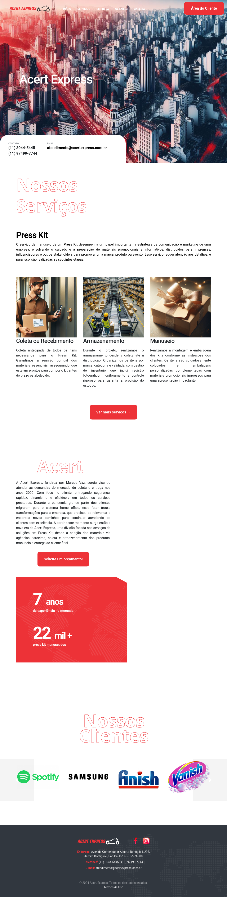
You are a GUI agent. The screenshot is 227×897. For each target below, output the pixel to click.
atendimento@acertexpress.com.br (118, 868)
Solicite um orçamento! (63, 559)
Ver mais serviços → (113, 412)
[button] (17, 780)
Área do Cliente (204, 8)
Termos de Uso (113, 887)
